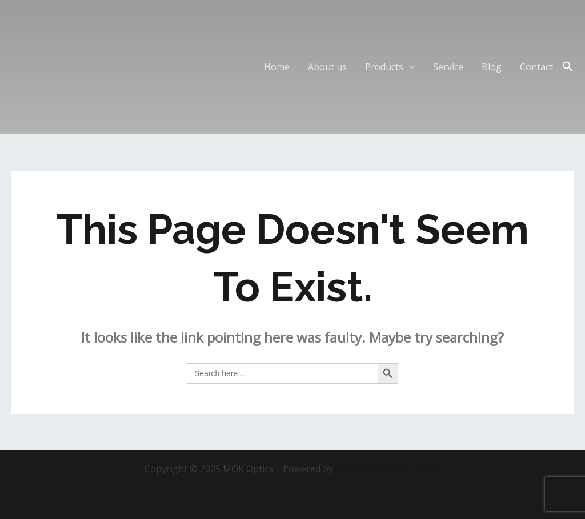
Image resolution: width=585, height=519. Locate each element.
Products (390, 66)
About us (327, 67)
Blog (492, 67)
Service (448, 67)
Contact (536, 67)
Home (277, 67)
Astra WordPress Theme (387, 468)
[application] (409, 66)
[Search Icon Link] (568, 67)
